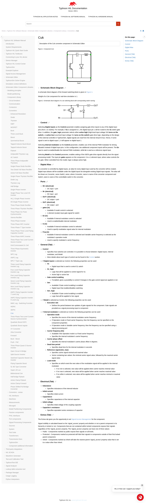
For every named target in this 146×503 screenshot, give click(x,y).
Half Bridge (14, 186)
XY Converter (15, 329)
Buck (12, 131)
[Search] (118, 24)
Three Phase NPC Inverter (20, 224)
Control (91, 257)
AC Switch (14, 157)
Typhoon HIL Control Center (16, 64)
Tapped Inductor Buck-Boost (21, 144)
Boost (13, 137)
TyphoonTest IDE (12, 462)
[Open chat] (140, 497)
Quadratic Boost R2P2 (18, 322)
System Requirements (14, 47)
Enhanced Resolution (18, 114)
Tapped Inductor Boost (19, 147)
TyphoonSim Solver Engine (15, 80)
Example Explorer (12, 70)
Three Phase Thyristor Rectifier (22, 208)
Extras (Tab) (129, 61)
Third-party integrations (14, 449)
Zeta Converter (16, 332)
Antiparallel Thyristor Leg (19, 154)
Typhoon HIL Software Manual (73, 17)
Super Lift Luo (16, 370)
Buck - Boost (15, 339)
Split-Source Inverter (18, 354)
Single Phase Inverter (18, 190)
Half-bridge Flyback (17, 377)
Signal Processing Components (20, 422)
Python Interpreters (12, 479)
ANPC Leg (14, 257)
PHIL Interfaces (14, 416)
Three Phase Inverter (18, 221)
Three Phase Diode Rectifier (21, 205)
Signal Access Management (16, 74)
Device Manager (11, 60)
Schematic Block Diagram (134, 41)
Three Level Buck (17, 134)
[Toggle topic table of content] (144, 36)
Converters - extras (16, 392)
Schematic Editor (12, 77)
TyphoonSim (10, 67)
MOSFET (14, 127)
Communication (14, 104)
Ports (127, 51)
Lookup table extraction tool (15, 469)
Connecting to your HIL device (16, 57)
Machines (12, 399)
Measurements (14, 402)
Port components (15, 419)
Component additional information (21, 446)
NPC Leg (14, 254)
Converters (71, 31)
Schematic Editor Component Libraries (40, 31)
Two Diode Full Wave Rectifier (21, 170)
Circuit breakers (14, 101)
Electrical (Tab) (130, 57)
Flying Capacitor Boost (19, 363)
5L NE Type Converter (18, 367)
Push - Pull (14, 342)
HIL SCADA (10, 452)
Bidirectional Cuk (17, 373)
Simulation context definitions (16, 84)
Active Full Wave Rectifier (20, 173)
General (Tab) (130, 54)
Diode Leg (14, 180)
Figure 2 (89, 92)
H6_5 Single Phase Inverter (20, 198)
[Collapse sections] (141, 31)
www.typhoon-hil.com (79, 500)
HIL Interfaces (14, 396)
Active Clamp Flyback (18, 380)
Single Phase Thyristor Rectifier (22, 176)
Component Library (60, 31)
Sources (12, 426)
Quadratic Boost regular (19, 325)
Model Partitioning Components (20, 409)
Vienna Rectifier (16, 217)
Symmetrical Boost (17, 141)
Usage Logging (11, 476)
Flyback (13, 151)
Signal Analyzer (11, 466)
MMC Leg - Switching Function (21, 303)
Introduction (10, 44)
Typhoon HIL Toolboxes (14, 54)
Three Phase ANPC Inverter (20, 236)
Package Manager (12, 472)
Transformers (13, 436)
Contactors (13, 107)
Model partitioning (13, 94)
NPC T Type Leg (16, 261)
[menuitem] (45, 16)
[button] (3, 40)
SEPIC (13, 310)
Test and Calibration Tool (14, 459)
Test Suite (12, 432)
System (11, 429)
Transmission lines (15, 439)
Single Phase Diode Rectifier (21, 166)
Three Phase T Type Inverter (21, 227)
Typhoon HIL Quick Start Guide (17, 50)
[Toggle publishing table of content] (2, 36)
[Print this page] (143, 31)
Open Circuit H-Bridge (18, 351)
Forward (13, 335)
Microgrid (12, 406)
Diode (13, 117)
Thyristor (14, 121)
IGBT (12, 124)
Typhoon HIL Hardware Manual (100, 17)
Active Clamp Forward (18, 383)
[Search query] (73, 24)
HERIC (13, 306)
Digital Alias (129, 47)
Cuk (77, 31)
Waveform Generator (13, 456)
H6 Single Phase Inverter (19, 202)
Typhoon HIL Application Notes (45, 17)
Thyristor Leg (15, 183)
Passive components (16, 412)
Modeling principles (14, 90)
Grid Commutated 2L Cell (20, 245)
